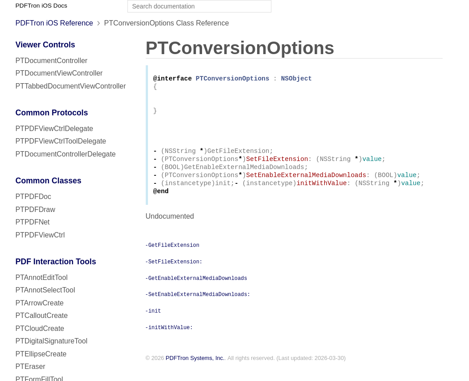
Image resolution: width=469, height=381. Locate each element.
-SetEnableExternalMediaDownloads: (197, 307)
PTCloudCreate (40, 328)
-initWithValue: (169, 340)
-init (153, 323)
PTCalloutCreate (42, 315)
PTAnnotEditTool (42, 277)
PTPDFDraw (35, 209)
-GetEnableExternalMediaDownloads (196, 291)
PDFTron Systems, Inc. (195, 371)
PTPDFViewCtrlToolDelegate (61, 141)
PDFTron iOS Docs (42, 5)
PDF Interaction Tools (56, 261)
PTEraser (31, 366)
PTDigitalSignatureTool (52, 341)
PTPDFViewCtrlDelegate (54, 128)
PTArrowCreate (40, 303)
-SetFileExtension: (174, 274)
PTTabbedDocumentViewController (71, 86)
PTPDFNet (33, 222)
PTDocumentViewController (59, 73)
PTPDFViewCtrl (40, 235)
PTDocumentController (52, 60)
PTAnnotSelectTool (45, 290)
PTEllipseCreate (41, 354)
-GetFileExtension (172, 258)
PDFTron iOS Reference (54, 23)
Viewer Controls (46, 44)
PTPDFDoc (33, 196)
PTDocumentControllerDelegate (66, 154)
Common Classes (49, 180)
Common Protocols (52, 112)
